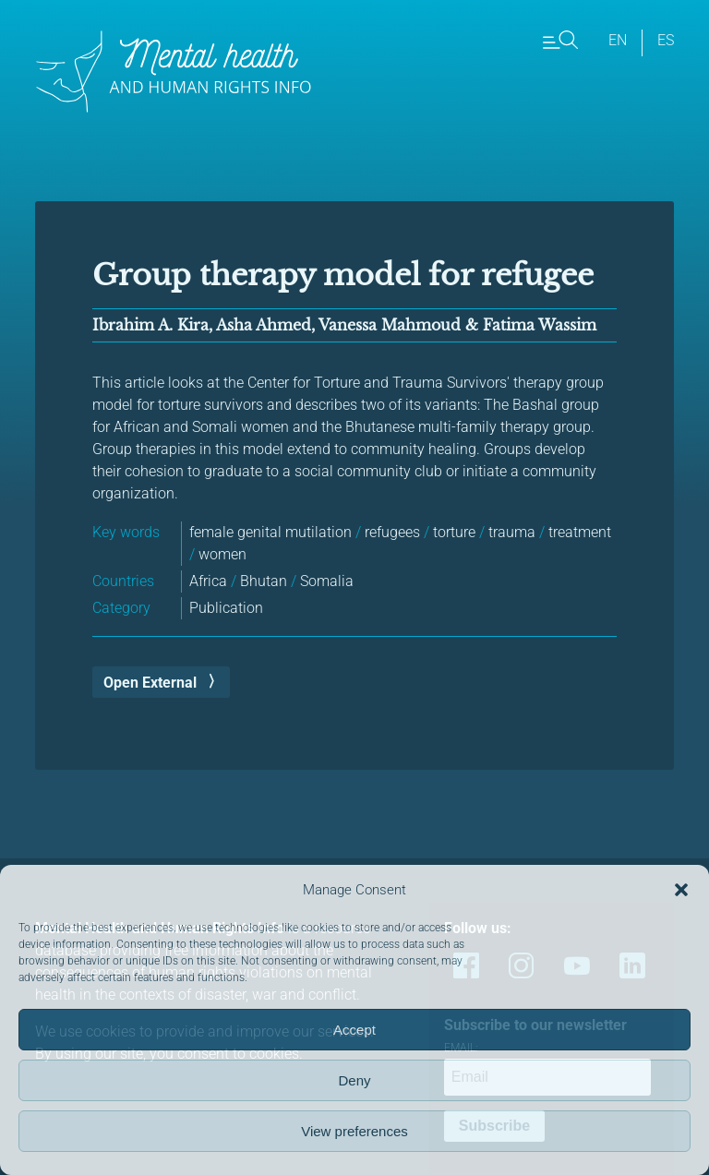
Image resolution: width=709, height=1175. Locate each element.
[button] (681, 890)
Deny (354, 1080)
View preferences (354, 1131)
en (617, 40)
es (665, 40)
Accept (354, 1029)
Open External (150, 682)
